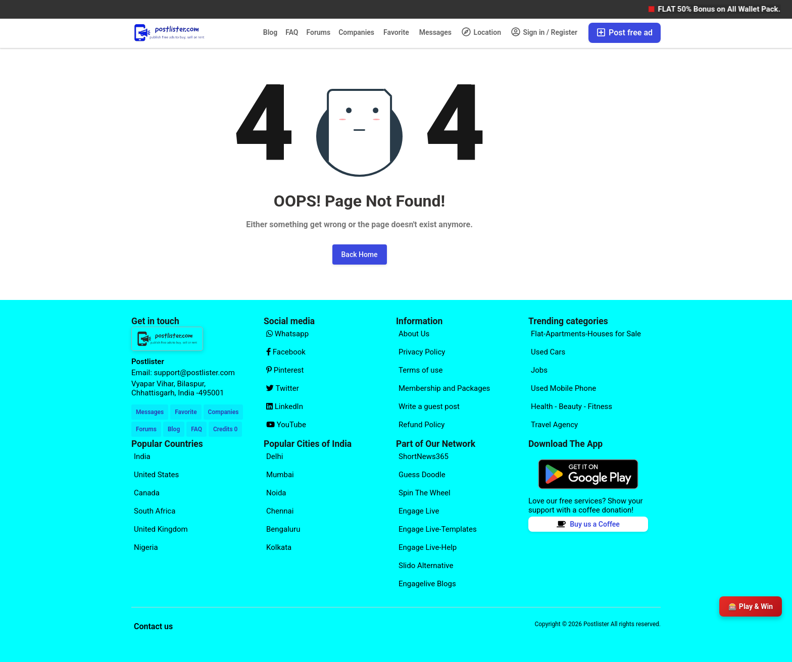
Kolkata (278, 547)
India (142, 456)
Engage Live (419, 511)
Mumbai (280, 474)
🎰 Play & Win (750, 606)
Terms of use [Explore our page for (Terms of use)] (420, 370)
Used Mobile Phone (563, 388)
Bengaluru (283, 529)
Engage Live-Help (428, 547)
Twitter (282, 388)
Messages (435, 32)
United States (156, 474)
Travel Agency (554, 424)
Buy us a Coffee (588, 524)
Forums (319, 32)
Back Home (359, 254)
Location (481, 31)
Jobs (539, 370)
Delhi (274, 456)
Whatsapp (287, 333)
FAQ (291, 32)
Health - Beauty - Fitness (571, 406)
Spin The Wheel (425, 492)
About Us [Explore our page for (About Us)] (414, 333)
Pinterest (285, 370)
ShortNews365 (424, 456)
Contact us (153, 626)
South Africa (154, 511)
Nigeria (146, 547)
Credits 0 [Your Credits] (225, 429)
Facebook (286, 352)
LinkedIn (284, 406)
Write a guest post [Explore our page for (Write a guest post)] (429, 406)
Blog (270, 32)
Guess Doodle (422, 474)
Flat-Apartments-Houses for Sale (586, 333)
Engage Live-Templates (438, 529)
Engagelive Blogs (427, 583)
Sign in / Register (544, 31)
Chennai (279, 511)
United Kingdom (161, 529)
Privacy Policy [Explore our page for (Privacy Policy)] (422, 352)
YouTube (286, 424)
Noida (276, 492)
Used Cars (548, 352)
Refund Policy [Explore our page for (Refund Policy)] (421, 424)
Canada (147, 492)
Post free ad (625, 32)
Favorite (396, 32)
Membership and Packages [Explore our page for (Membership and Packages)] (444, 388)
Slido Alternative (426, 565)
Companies (356, 32)
